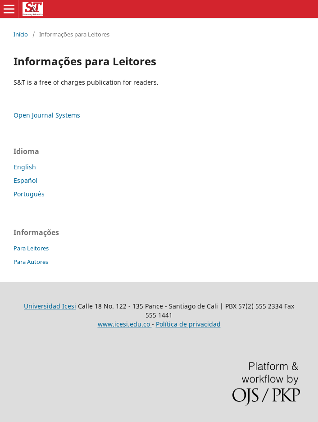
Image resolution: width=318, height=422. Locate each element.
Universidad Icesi (50, 306)
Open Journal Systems (47, 115)
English (25, 167)
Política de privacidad (188, 324)
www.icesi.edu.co (125, 324)
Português (29, 194)
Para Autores (31, 262)
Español (25, 180)
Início (21, 34)
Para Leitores (31, 248)
